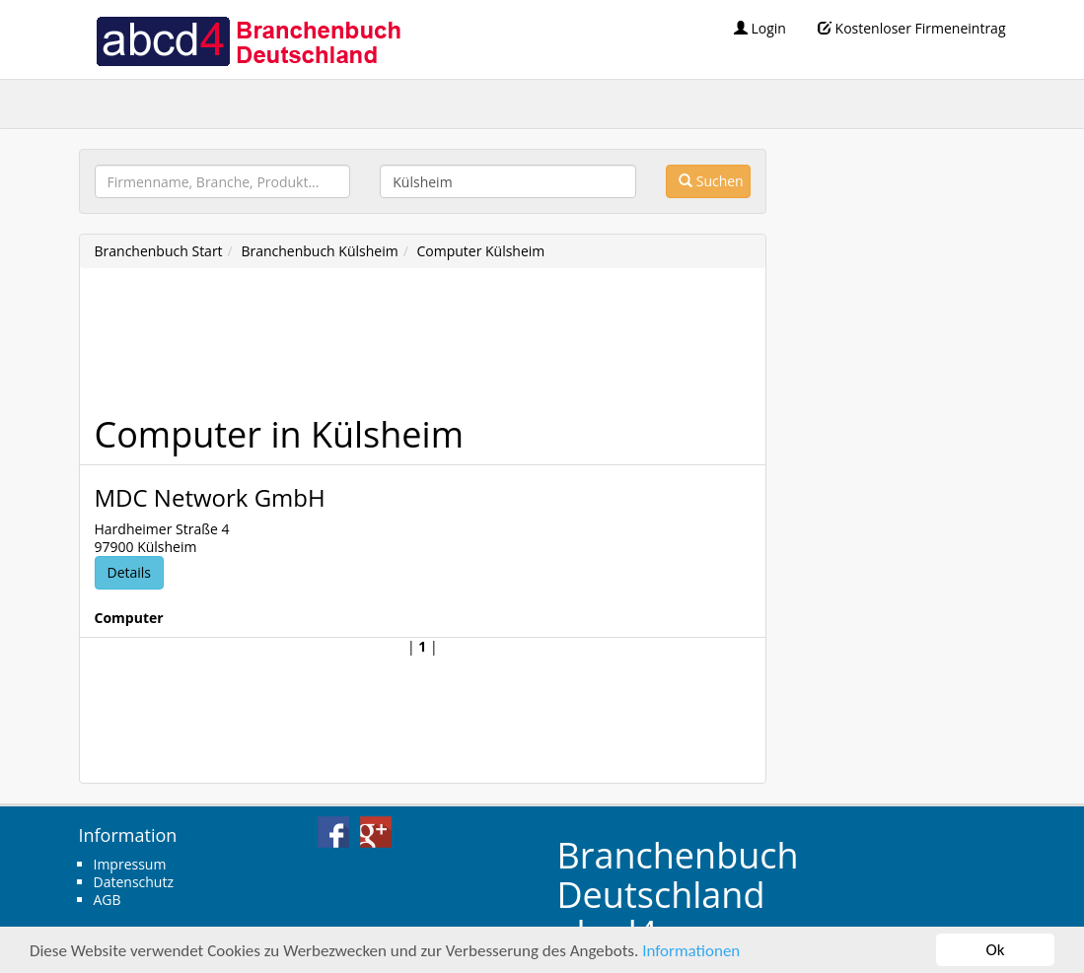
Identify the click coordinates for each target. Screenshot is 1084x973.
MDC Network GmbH (210, 497)
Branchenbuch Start (159, 251)
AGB (107, 899)
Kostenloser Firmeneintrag (912, 28)
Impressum (130, 864)
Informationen (691, 950)
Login (760, 28)
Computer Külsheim (480, 251)
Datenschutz (134, 881)
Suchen (711, 181)
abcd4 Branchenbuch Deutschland (247, 39)
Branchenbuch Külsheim (319, 251)
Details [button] (130, 572)
